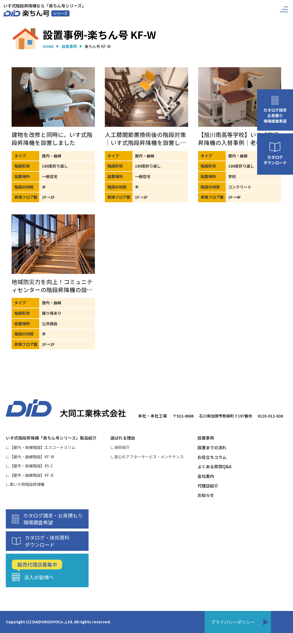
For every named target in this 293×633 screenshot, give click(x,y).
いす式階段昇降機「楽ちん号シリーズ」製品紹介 (51, 438)
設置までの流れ (212, 447)
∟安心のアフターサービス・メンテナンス (147, 456)
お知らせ (206, 495)
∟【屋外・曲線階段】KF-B (30, 475)
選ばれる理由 (122, 438)
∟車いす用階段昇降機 (25, 484)
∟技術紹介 (120, 447)
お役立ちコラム (212, 457)
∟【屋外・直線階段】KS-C (29, 465)
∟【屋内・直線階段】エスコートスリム (40, 447)
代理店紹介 (208, 486)
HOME (48, 46)
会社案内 (206, 476)
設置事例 (69, 46)
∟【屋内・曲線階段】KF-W (30, 456)
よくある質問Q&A (214, 466)
